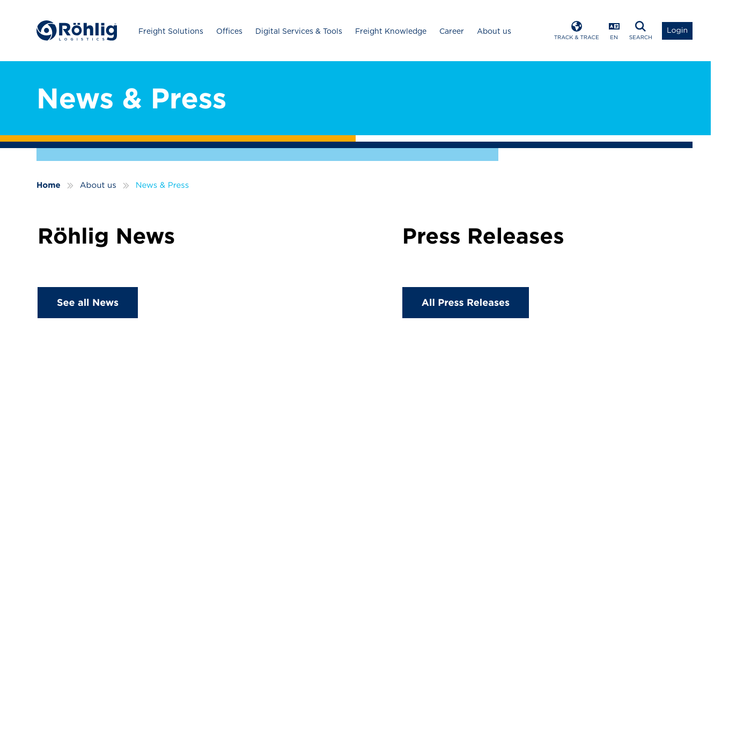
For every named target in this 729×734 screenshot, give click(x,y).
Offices (229, 31)
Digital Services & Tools (298, 31)
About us (494, 31)
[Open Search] (640, 30)
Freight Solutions (170, 31)
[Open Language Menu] (614, 30)
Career (451, 31)
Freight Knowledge (390, 31)
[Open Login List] (677, 31)
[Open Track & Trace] (576, 30)
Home (48, 185)
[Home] (76, 30)
